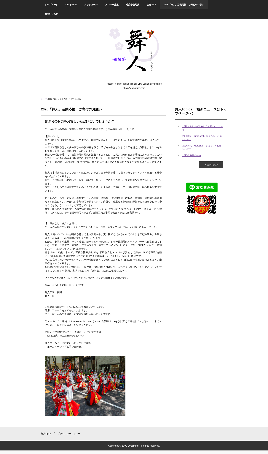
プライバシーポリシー (69, 433)
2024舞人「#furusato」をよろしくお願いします (201, 147)
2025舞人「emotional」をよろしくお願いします (202, 138)
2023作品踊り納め (191, 155)
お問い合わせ (51, 14)
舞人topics (46, 433)
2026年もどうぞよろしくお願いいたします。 (202, 128)
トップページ (51, 4)
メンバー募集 (112, 4)
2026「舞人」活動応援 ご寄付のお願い (183, 4)
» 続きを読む (211, 164)
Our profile (71, 4)
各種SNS (151, 4)
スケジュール (91, 4)
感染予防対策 (132, 4)
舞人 (134, 51)
